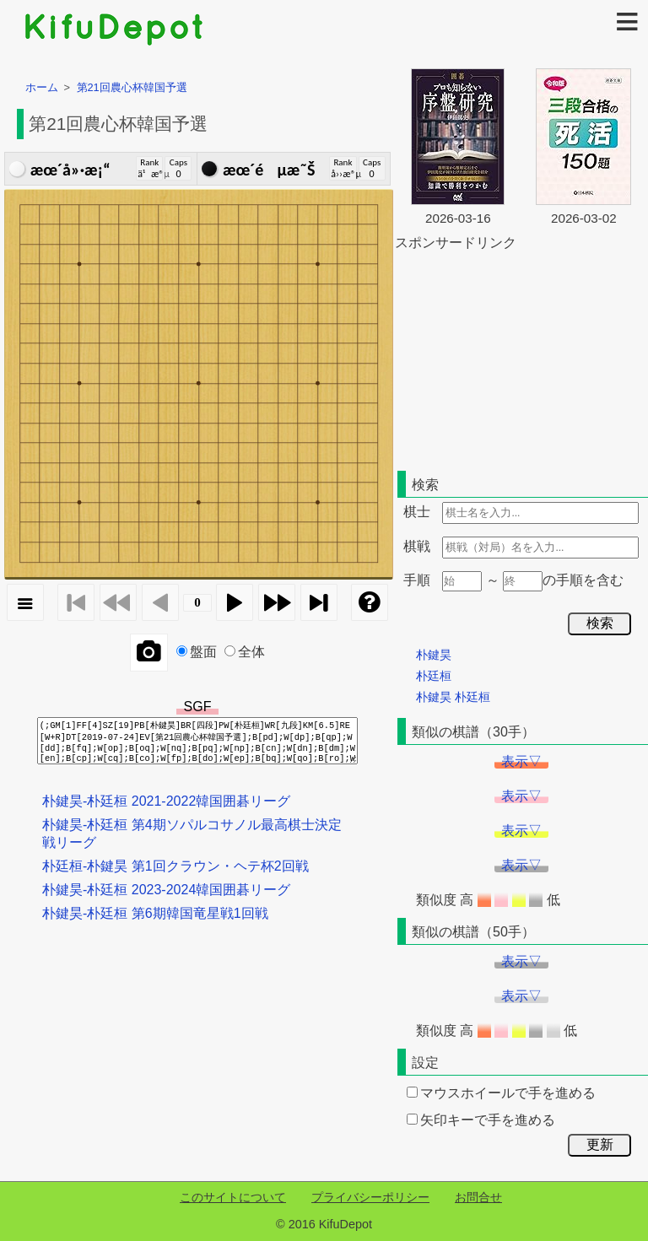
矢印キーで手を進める (481, 1120)
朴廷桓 (433, 676)
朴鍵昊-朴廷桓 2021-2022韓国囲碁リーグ (166, 801)
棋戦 (416, 546)
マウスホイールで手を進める (501, 1093)
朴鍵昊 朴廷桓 (453, 697)
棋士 (416, 511)
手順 (416, 580)
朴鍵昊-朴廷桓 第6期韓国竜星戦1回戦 (155, 913)
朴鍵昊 (433, 654)
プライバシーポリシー (370, 1197)
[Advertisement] (521, 357)
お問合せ (478, 1197)
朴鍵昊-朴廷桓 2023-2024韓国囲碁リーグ (166, 889)
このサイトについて (233, 1197)
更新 (599, 1144)
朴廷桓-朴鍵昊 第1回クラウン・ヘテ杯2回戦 (175, 866)
